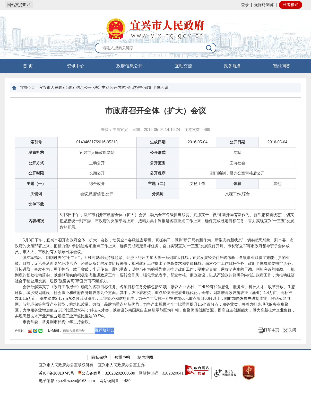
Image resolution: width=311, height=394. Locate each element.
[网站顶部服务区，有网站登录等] (155, 5)
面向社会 (237, 163)
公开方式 (36, 163)
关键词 (36, 194)
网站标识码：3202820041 (161, 373)
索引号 (36, 142)
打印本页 (268, 330)
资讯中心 (75, 66)
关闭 (289, 330)
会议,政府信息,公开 (96, 194)
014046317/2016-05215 (97, 142)
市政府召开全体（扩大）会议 (155, 110)
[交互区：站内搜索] (155, 48)
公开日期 (237, 142)
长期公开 (97, 173)
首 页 (28, 66)
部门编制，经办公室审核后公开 (237, 173)
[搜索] (209, 48)
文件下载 (36, 204)
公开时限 (36, 173)
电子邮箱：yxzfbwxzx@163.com (67, 381)
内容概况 (36, 221)
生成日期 (157, 142)
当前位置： (29, 87)
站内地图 (145, 357)
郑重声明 (122, 357)
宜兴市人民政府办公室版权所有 (66, 365)
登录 (245, 5)
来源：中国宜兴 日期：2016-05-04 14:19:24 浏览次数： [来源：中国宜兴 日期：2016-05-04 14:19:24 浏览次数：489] (155, 130)
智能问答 (281, 66)
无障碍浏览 (264, 5)
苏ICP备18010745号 (56, 373)
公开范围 (157, 163)
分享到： (20, 330)
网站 (237, 152)
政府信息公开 (129, 66)
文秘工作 (197, 184)
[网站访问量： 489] (115, 381)
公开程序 (157, 173)
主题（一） (36, 184)
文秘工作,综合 (237, 194)
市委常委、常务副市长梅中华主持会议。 (58, 322)
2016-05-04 (197, 142)
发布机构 (36, 152)
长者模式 (290, 5)
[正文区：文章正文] (155, 218)
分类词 (158, 194)
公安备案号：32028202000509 (106, 373)
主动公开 (97, 163)
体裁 (237, 184)
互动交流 (183, 66)
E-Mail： (55, 331)
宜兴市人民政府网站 (96, 152)
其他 (277, 184)
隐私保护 (99, 357)
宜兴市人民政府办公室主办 (121, 365)
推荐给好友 (104, 330)
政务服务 (232, 66)
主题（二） (157, 184)
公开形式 (157, 152)
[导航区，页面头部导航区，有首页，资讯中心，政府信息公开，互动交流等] (155, 66)
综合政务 (97, 184)
